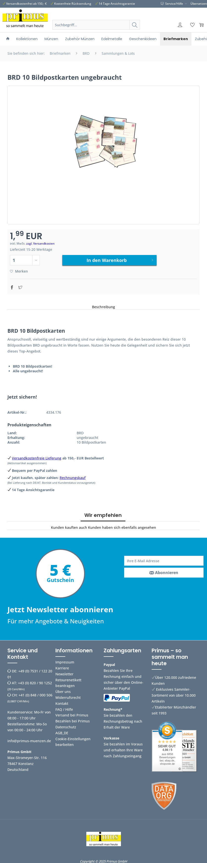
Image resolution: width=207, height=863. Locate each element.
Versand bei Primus (71, 714)
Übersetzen (198, 3)
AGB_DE (61, 732)
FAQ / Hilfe (64, 709)
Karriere (62, 667)
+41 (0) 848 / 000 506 (35, 694)
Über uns (63, 691)
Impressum (64, 661)
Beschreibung (103, 306)
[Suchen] (134, 25)
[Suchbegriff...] (96, 25)
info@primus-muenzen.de (29, 740)
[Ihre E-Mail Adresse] (164, 560)
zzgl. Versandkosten (40, 243)
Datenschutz (65, 726)
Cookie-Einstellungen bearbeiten (73, 741)
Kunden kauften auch (69, 527)
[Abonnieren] (164, 572)
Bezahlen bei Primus (72, 720)
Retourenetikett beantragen (68, 682)
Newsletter (64, 673)
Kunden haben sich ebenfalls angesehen (122, 527)
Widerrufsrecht (68, 697)
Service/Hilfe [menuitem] (172, 3)
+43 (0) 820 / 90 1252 (35, 682)
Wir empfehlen (103, 514)
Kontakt (61, 703)
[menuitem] (96, 31)
